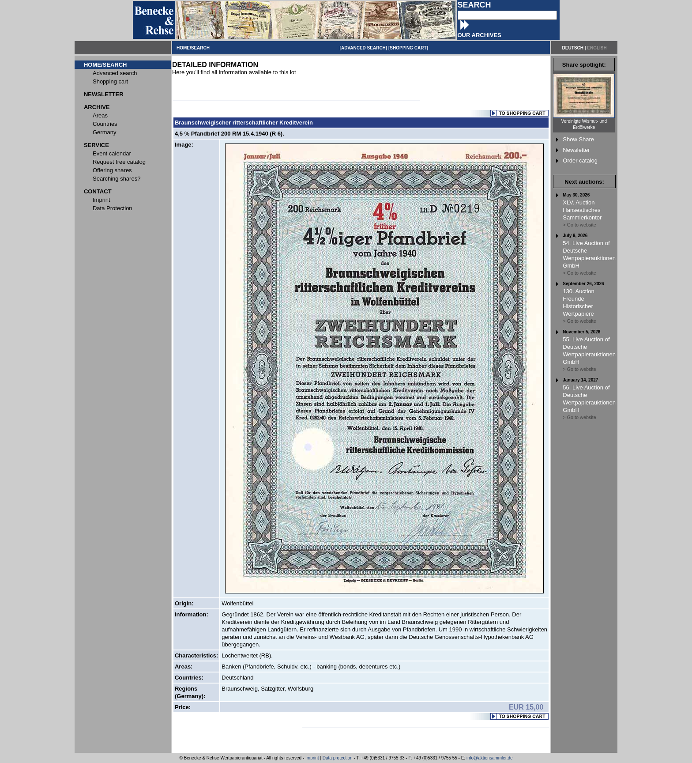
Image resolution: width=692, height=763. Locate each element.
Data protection (338, 757)
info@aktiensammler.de (489, 757)
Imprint (312, 757)
